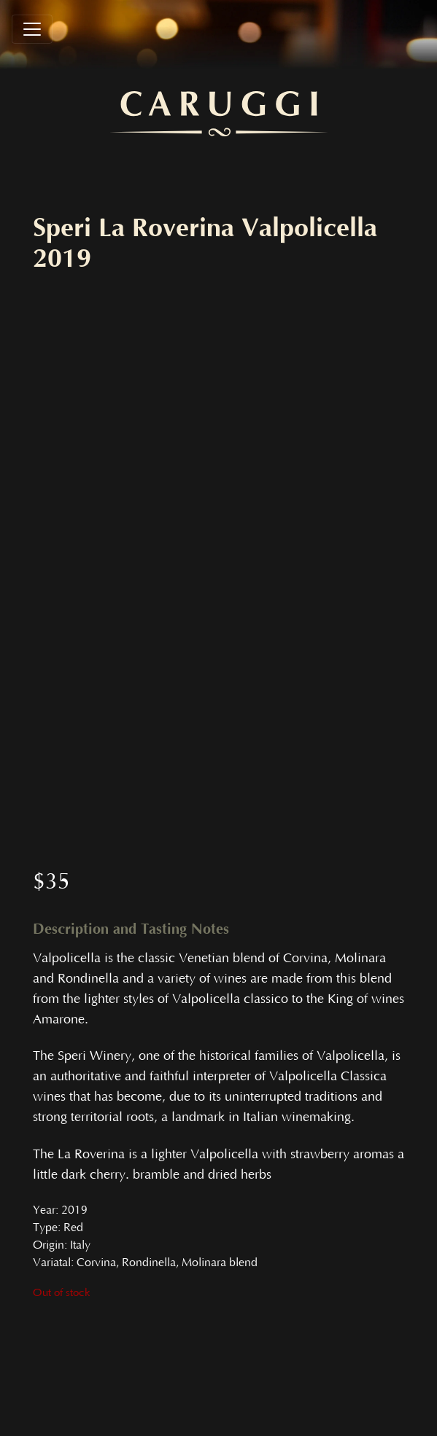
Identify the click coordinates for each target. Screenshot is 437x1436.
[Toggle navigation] (32, 29)
